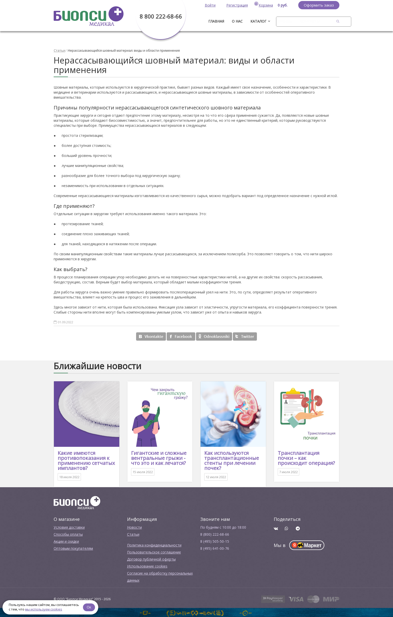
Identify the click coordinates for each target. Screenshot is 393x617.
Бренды (285, 21)
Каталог (258, 21)
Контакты (310, 21)
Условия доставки (69, 526)
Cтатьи (133, 533)
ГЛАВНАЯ (216, 21)
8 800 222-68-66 (161, 16)
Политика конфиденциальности (154, 544)
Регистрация (237, 5)
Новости (134, 526)
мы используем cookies (43, 609)
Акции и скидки (66, 540)
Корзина (266, 5)
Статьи (59, 50)
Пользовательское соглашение (154, 551)
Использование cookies (147, 565)
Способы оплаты (68, 533)
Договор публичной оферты (151, 558)
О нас (237, 21)
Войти (210, 5)
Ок (89, 606)
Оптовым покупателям (73, 547)
